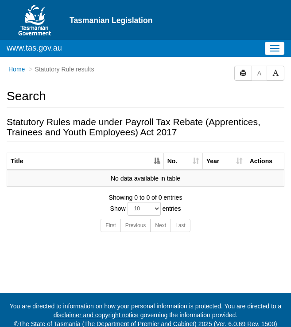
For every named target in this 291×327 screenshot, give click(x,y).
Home (16, 61)
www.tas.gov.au (34, 40)
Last (180, 218)
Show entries (145, 201)
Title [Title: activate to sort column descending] (17, 153)
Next (160, 218)
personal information (159, 298)
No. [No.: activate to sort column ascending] (172, 153)
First (110, 218)
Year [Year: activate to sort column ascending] (213, 153)
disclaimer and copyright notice (96, 307)
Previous (135, 218)
